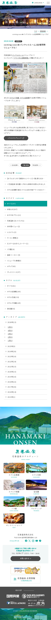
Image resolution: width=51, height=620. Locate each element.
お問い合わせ (24, 558)
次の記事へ (35, 165)
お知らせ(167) (12, 209)
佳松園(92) (11, 308)
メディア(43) (11, 266)
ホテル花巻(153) (13, 297)
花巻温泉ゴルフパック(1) (15, 221)
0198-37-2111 (22, 553)
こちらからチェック (15, 138)
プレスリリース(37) (13, 272)
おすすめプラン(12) (14, 215)
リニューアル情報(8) (14, 260)
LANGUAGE (38, 3)
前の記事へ (15, 165)
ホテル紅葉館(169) (14, 291)
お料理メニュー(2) (13, 226)
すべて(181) (11, 286)
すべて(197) (11, 203)
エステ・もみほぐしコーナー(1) (17, 243)
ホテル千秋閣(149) (14, 303)
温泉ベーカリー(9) (13, 255)
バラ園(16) (11, 249)
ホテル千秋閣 (14, 98)
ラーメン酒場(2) (12, 238)
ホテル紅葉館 (24, 98)
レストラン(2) (11, 232)
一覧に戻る (25, 165)
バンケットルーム (18, 55)
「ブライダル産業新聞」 (21, 58)
